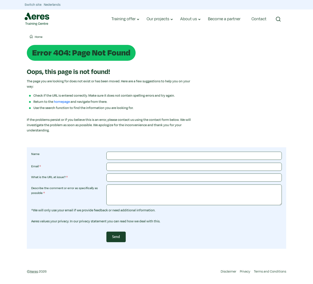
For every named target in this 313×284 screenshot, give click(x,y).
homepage (62, 102)
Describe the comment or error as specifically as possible (64, 190)
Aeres (34, 271)
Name (35, 154)
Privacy (245, 271)
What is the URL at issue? (48, 177)
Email (35, 166)
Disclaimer (228, 271)
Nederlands (52, 4)
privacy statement (93, 221)
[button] (278, 19)
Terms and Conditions (270, 271)
